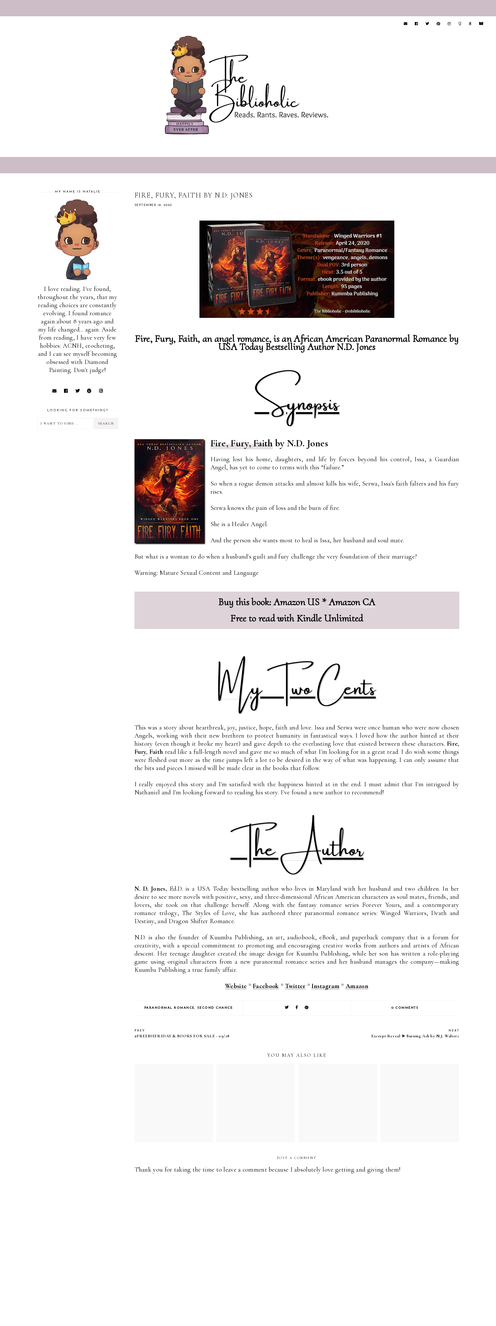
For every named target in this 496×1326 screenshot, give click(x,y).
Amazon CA (352, 602)
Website (236, 986)
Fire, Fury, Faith (241, 443)
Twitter (295, 986)
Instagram (325, 986)
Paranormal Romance (169, 1008)
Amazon (357, 986)
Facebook (266, 986)
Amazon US (296, 602)
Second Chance (215, 1008)
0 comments (404, 1008)
